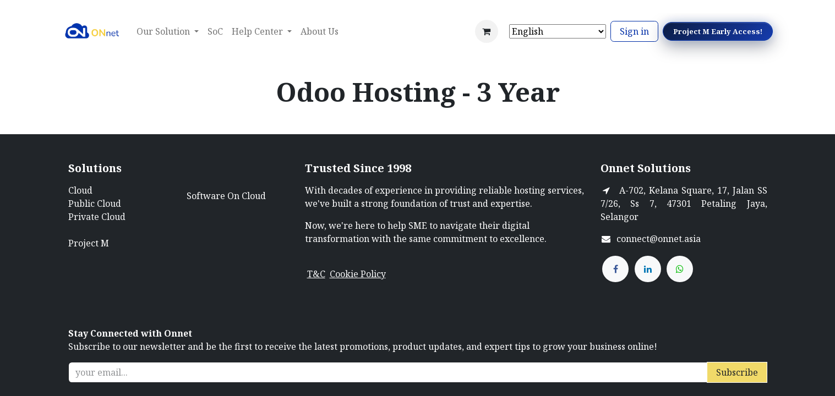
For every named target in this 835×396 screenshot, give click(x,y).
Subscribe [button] (737, 372)
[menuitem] (215, 31)
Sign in (634, 31)
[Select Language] (557, 31)
